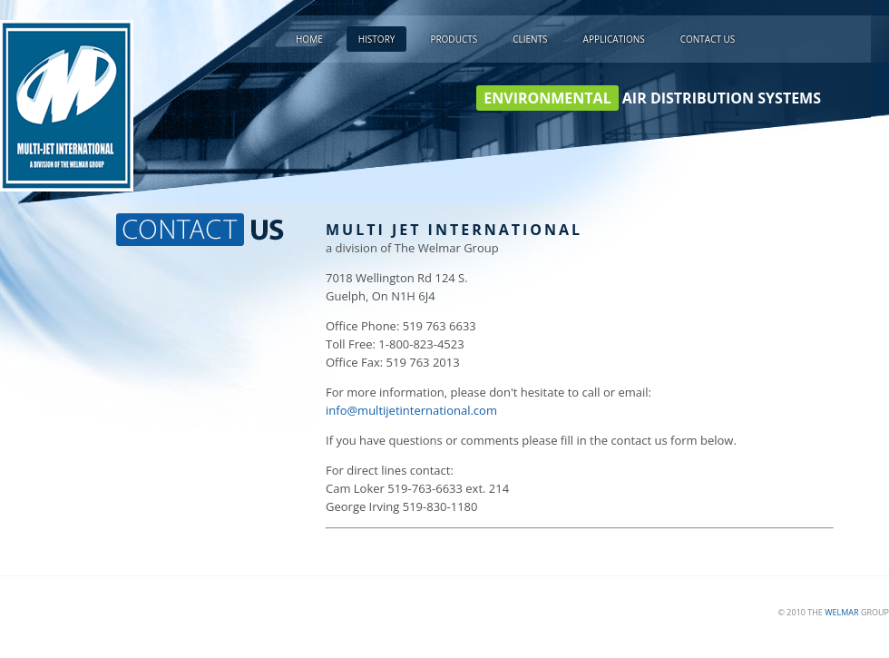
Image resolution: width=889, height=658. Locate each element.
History (377, 39)
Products (453, 39)
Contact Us (708, 39)
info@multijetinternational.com (411, 410)
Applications (614, 39)
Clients (530, 39)
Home (309, 39)
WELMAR (841, 612)
